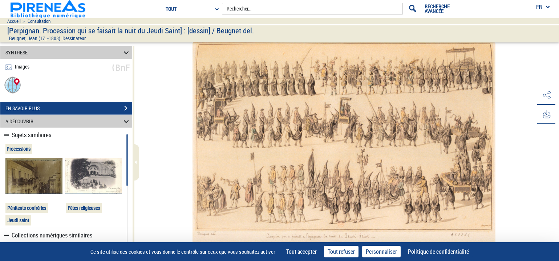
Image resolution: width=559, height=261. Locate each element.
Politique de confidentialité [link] (438, 252)
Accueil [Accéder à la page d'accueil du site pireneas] (14, 21)
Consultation (39, 21)
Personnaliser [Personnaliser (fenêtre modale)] (381, 252)
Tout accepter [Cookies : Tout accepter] (301, 252)
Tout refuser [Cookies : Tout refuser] (341, 252)
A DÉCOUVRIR (68, 121)
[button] (13, 84)
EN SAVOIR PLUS (68, 108)
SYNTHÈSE (68, 52)
